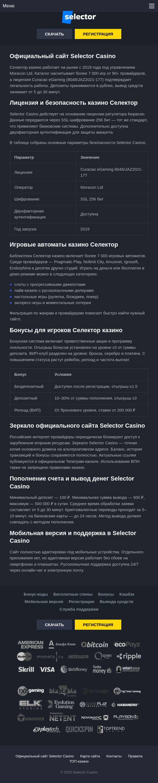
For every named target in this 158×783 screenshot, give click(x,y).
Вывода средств (117, 601)
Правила (135, 756)
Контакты (114, 756)
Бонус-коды (36, 594)
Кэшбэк (126, 594)
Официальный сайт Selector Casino (45, 756)
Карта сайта (90, 756)
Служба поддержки (79, 609)
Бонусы (106, 594)
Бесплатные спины (72, 594)
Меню (8, 6)
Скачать (54, 34)
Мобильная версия (44, 601)
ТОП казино (79, 761)
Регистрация (98, 34)
